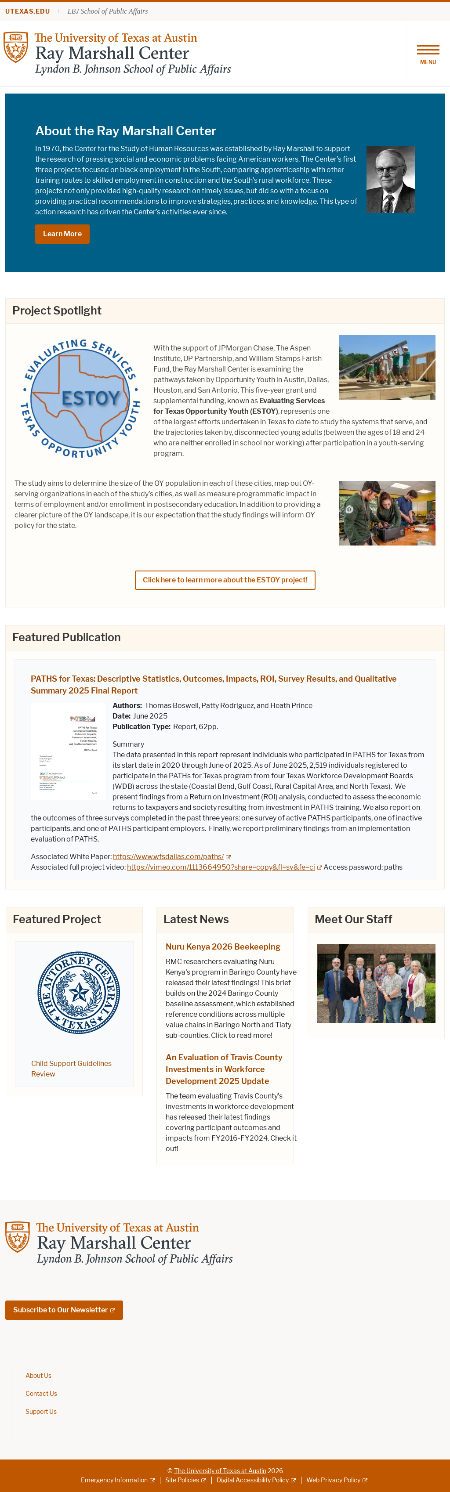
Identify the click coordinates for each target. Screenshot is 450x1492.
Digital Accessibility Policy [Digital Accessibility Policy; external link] (253, 1480)
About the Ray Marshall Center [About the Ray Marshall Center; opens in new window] (126, 130)
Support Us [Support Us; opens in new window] (41, 1412)
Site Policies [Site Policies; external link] (182, 1480)
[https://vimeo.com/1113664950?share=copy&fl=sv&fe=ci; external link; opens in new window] (224, 867)
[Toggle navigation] (428, 53)
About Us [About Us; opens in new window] (38, 1376)
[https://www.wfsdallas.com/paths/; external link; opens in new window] (172, 857)
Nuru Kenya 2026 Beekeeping (223, 947)
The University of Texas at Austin (220, 1471)
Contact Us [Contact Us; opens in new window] (41, 1394)
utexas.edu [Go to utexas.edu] (27, 11)
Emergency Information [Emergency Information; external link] (114, 1480)
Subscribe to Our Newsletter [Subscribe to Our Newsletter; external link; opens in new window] (60, 1310)
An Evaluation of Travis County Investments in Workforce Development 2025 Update (224, 1069)
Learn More (62, 234)
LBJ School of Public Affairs (108, 11)
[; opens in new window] (376, 982)
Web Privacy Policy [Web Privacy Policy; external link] (333, 1480)
